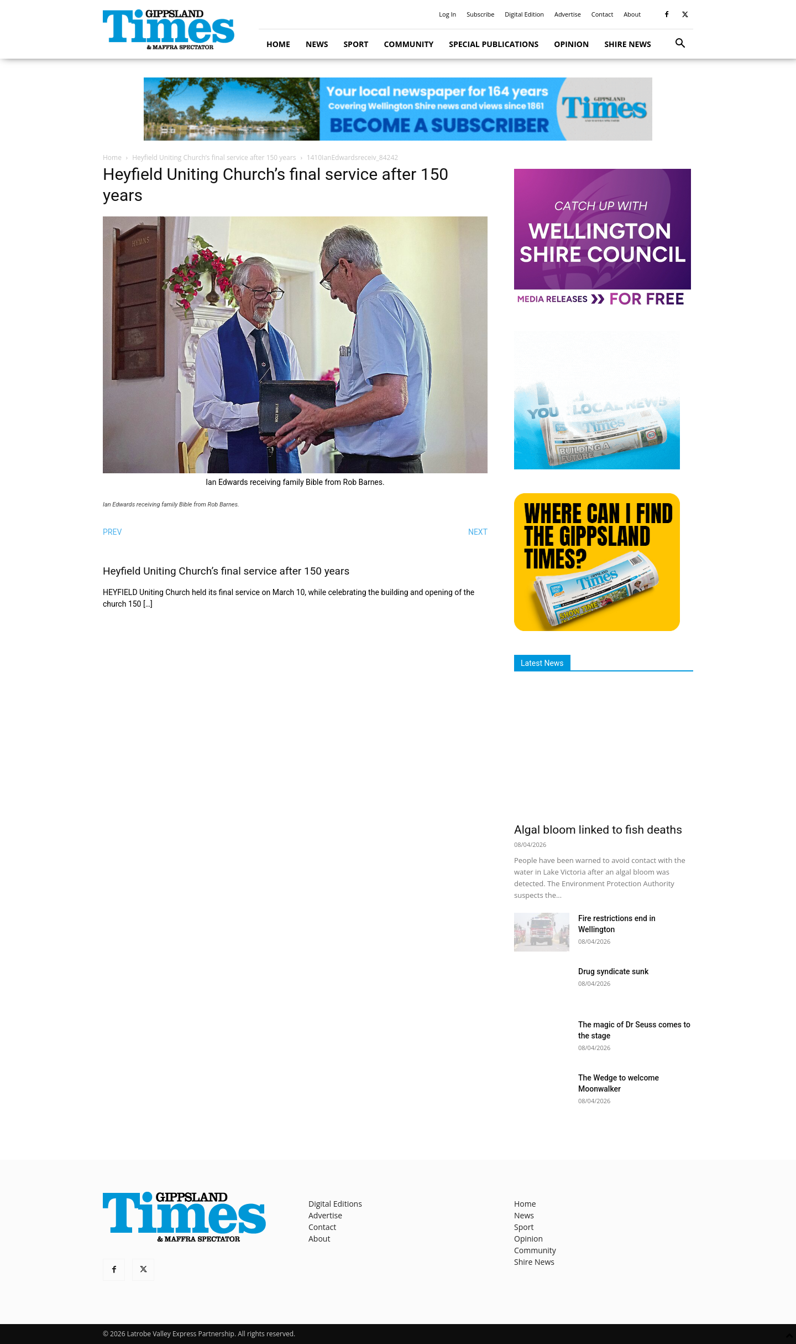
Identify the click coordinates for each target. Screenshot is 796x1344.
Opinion (571, 44)
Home (278, 44)
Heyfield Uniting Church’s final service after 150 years (214, 157)
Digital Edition (524, 14)
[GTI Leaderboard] (398, 109)
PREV (112, 532)
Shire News (627, 44)
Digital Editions (335, 1203)
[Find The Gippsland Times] (597, 628)
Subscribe (480, 14)
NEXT (478, 532)
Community (408, 44)
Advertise (567, 14)
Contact (602, 14)
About (632, 14)
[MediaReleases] (602, 304)
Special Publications (493, 44)
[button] (680, 44)
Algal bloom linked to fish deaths (598, 829)
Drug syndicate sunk (613, 971)
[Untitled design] (597, 466)
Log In (447, 14)
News (317, 44)
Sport (355, 44)
